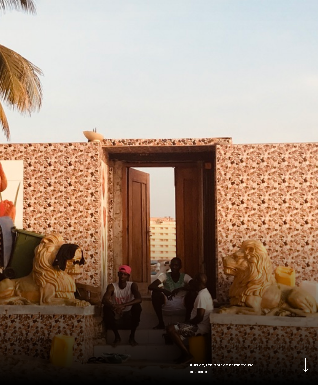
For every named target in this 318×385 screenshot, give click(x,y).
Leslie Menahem (159, 9)
